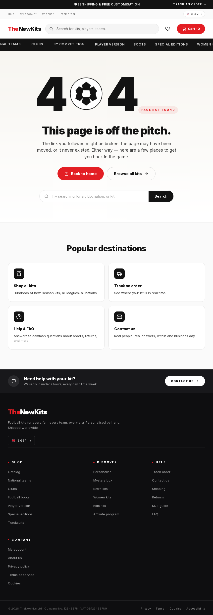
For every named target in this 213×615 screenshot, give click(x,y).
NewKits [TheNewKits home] (24, 29)
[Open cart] (191, 29)
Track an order (190, 4)
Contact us (185, 381)
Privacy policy (19, 566)
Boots (140, 44)
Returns (158, 497)
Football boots (19, 497)
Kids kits (99, 506)
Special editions (171, 44)
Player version (110, 44)
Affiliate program (106, 514)
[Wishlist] (167, 29)
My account (28, 14)
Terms (160, 608)
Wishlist (48, 14)
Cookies (14, 583)
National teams (19, 480)
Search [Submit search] (161, 196)
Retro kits (100, 489)
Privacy (146, 608)
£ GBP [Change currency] (194, 14)
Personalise (102, 472)
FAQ (155, 514)
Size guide (160, 506)
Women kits (102, 497)
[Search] (94, 196)
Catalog (14, 472)
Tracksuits (16, 523)
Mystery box (102, 480)
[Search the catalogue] (102, 29)
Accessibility (195, 608)
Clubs (37, 44)
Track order (67, 14)
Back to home (80, 173)
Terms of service (21, 575)
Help (11, 14)
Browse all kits (131, 173)
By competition (69, 44)
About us (15, 558)
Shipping (158, 489)
